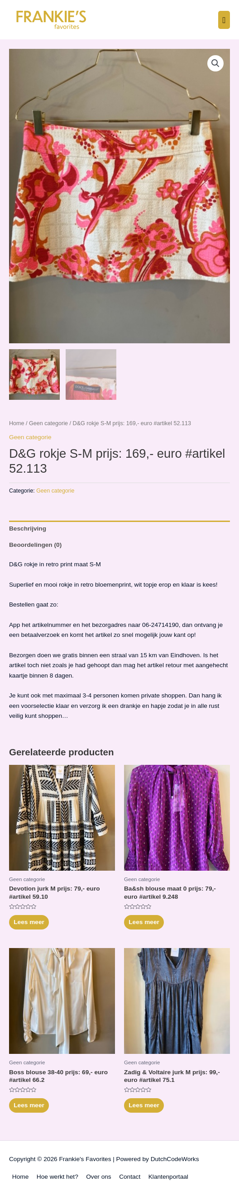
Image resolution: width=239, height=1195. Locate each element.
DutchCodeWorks (175, 1159)
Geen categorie (48, 423)
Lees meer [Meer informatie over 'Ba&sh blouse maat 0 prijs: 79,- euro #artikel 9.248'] (144, 922)
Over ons (98, 1176)
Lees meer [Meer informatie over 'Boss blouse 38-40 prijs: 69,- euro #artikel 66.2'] (29, 1105)
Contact (129, 1176)
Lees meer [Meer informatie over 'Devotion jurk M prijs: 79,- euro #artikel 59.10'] (29, 922)
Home (16, 423)
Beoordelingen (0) (35, 544)
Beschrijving (27, 528)
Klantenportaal (168, 1176)
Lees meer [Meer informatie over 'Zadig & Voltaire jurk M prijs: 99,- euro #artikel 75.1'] (144, 1105)
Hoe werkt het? (57, 1176)
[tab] (119, 529)
